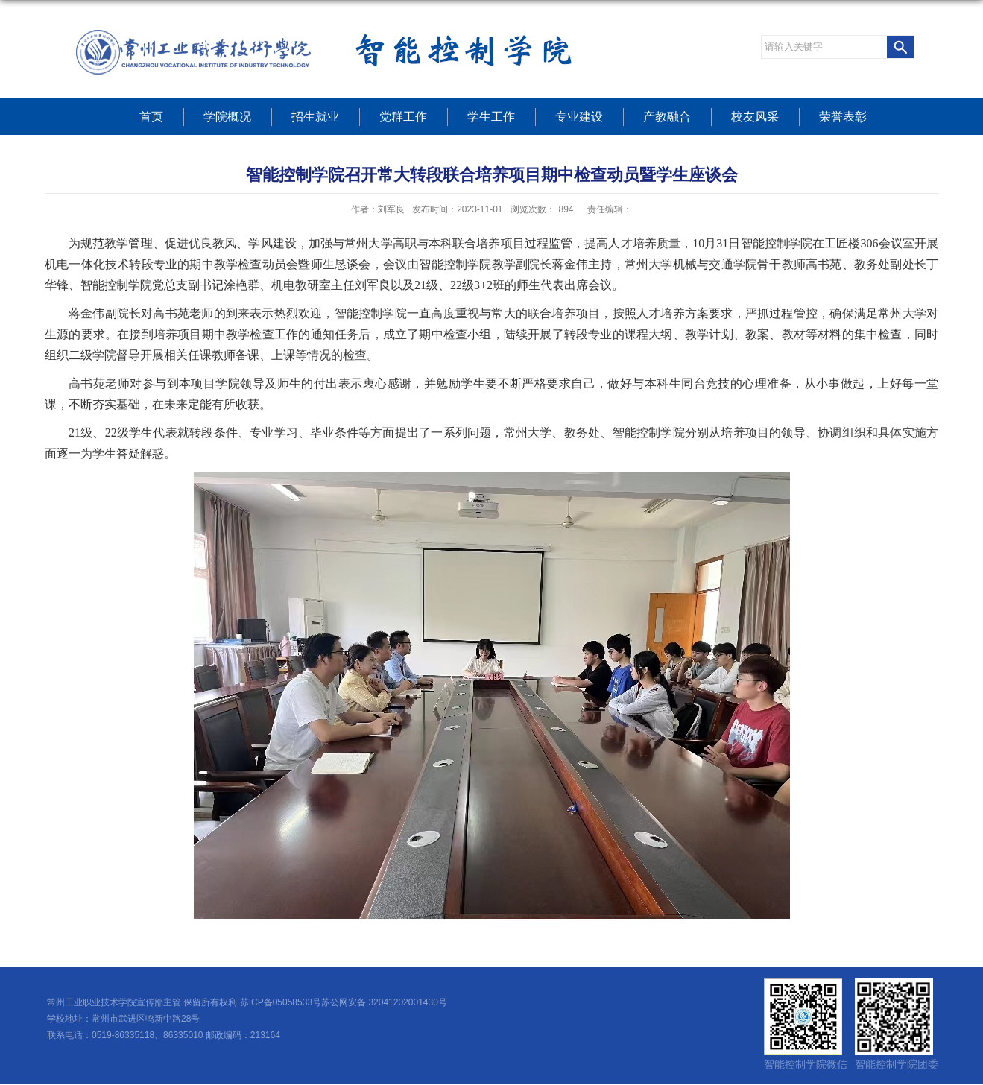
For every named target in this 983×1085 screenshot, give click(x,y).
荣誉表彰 (843, 116)
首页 (151, 116)
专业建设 (579, 116)
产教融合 (667, 116)
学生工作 (491, 116)
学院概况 (227, 116)
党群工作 (403, 116)
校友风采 (755, 116)
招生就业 (315, 116)
